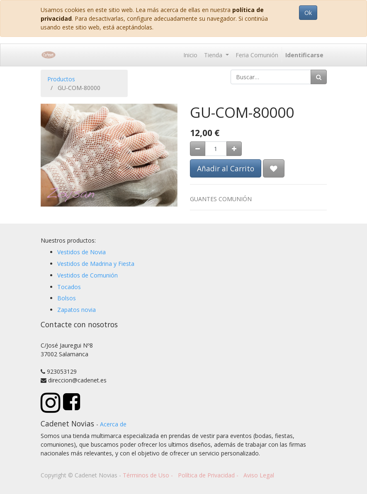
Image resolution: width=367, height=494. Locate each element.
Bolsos (66, 298)
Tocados (69, 287)
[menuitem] (190, 55)
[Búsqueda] (319, 77)
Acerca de (113, 424)
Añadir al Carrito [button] (225, 168)
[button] (273, 168)
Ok (308, 13)
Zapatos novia (76, 310)
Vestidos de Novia (81, 252)
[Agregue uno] (234, 148)
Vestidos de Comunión (87, 275)
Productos (61, 79)
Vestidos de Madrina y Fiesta (95, 264)
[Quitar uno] (197, 148)
